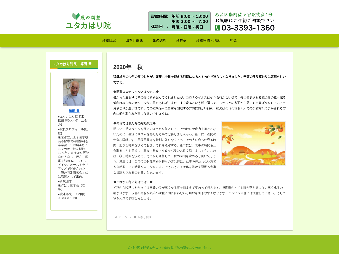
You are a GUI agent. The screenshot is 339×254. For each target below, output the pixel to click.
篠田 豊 (74, 111)
